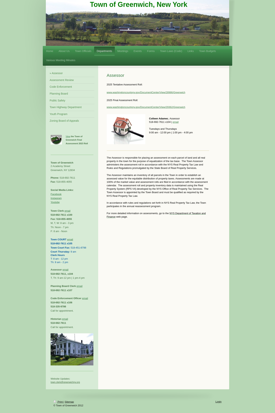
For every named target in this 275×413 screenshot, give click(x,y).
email (176, 122)
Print (58, 401)
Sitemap (69, 401)
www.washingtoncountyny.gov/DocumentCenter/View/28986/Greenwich (146, 92)
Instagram (56, 198)
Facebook (56, 194)
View (68, 136)
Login (218, 401)
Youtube (55, 202)
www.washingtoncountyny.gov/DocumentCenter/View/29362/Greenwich (146, 107)
